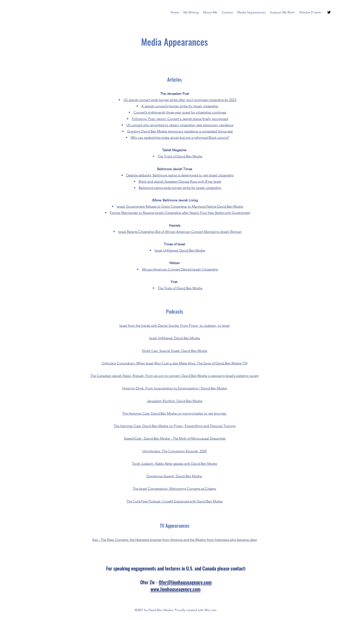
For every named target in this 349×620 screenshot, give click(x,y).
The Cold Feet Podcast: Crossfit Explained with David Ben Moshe (174, 501)
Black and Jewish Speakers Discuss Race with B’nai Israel (180, 181)
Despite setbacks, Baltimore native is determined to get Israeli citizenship (180, 175)
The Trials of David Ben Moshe (180, 156)
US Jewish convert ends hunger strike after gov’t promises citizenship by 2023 (180, 100)
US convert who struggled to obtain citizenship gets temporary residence (179, 125)
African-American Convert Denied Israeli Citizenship (180, 269)
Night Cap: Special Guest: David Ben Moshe (174, 351)
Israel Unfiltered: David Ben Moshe (179, 250)
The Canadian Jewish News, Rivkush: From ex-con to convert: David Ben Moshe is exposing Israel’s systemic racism (174, 376)
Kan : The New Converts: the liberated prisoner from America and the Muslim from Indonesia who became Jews (174, 539)
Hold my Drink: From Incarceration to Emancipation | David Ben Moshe (174, 388)
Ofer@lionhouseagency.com (185, 582)
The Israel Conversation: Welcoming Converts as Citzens (175, 488)
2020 (203, 451)
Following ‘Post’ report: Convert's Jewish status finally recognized (180, 119)
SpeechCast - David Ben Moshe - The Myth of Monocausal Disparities (174, 438)
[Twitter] (329, 12)
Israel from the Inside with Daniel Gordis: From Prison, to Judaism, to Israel (174, 325)
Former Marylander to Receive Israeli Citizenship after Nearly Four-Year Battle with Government (180, 213)
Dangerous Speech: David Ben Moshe (174, 476)
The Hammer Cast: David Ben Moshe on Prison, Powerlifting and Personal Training (174, 426)
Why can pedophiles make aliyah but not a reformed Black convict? (180, 137)
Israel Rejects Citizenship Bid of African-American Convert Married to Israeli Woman (179, 231)
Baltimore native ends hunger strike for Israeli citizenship (180, 188)
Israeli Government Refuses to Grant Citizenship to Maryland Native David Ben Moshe (180, 206)
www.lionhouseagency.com (175, 589)
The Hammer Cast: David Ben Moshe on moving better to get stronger (174, 413)
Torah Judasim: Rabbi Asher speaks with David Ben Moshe (174, 463)
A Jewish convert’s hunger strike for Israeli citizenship (179, 106)
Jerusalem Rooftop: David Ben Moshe (174, 401)
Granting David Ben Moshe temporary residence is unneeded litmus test (180, 131)
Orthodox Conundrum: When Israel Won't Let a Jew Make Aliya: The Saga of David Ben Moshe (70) (174, 363)
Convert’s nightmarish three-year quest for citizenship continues (180, 112)
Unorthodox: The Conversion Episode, (170, 451)
